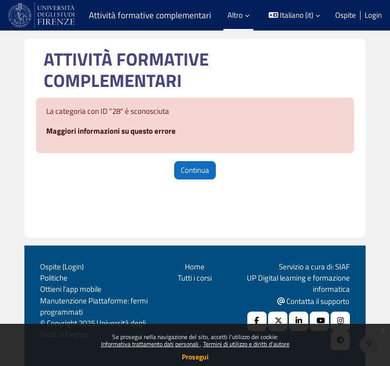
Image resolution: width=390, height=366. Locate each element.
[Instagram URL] (340, 321)
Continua (195, 170)
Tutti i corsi (195, 278)
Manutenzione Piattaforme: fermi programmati (94, 306)
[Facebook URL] (257, 321)
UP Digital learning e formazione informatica (298, 283)
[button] (294, 15)
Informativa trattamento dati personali (150, 344)
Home (195, 266)
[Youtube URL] (319, 321)
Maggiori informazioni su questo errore (111, 131)
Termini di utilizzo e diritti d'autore (246, 344)
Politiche (54, 278)
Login (373, 15)
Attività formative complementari (150, 15)
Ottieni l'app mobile (71, 289)
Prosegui (195, 356)
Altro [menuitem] (235, 15)
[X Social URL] (277, 321)
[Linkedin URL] (298, 321)
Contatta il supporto (313, 301)
